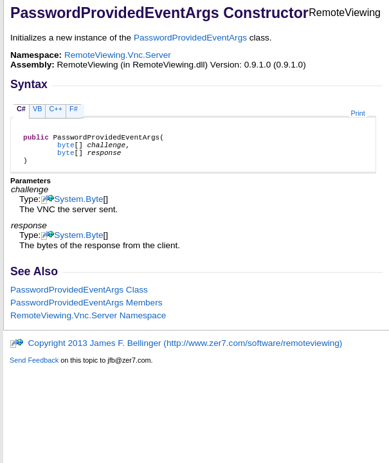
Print (358, 113)
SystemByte (78, 207)
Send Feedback (34, 368)
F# (73, 109)
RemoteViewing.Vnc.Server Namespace (88, 323)
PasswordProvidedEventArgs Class (79, 297)
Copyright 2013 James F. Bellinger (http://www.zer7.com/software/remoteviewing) (176, 351)
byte (66, 148)
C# (21, 109)
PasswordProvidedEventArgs (190, 37)
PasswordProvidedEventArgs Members (86, 310)
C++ (55, 109)
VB (37, 109)
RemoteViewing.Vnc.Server (117, 55)
